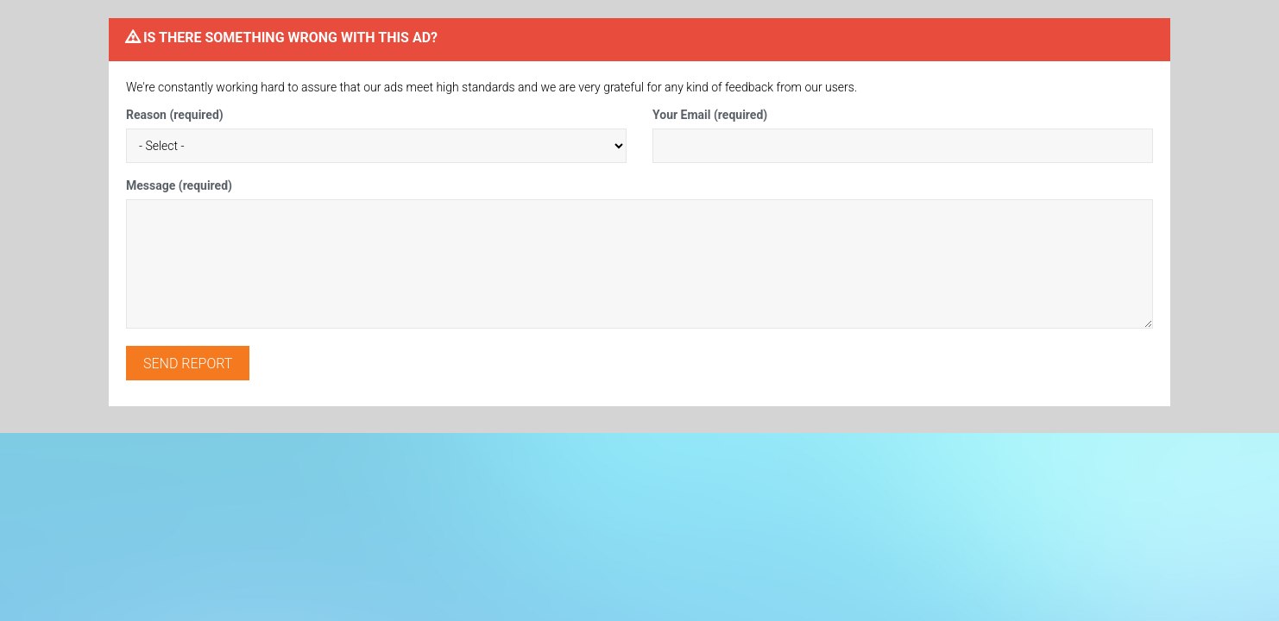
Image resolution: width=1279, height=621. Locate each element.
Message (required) (179, 185)
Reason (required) (175, 115)
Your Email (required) (709, 115)
